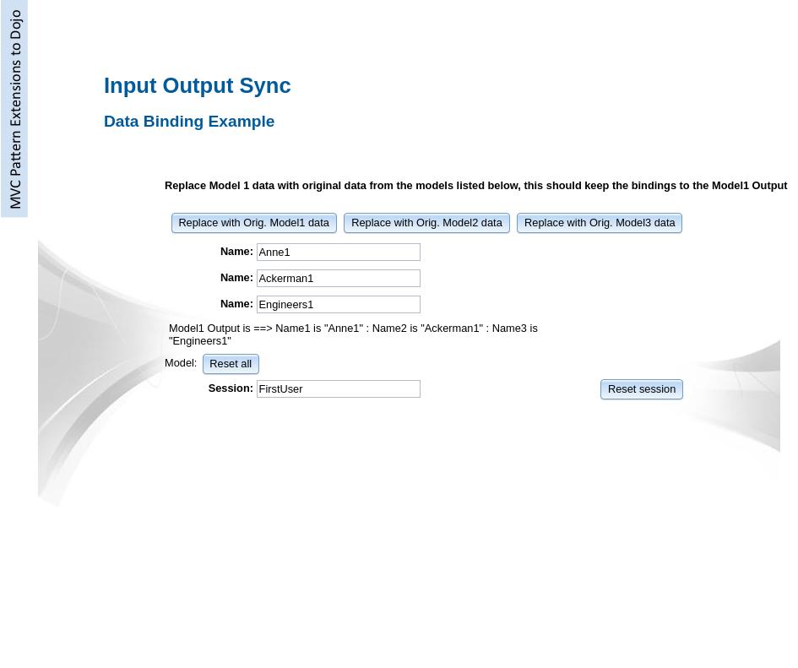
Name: (236, 251)
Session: (231, 388)
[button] (254, 222)
